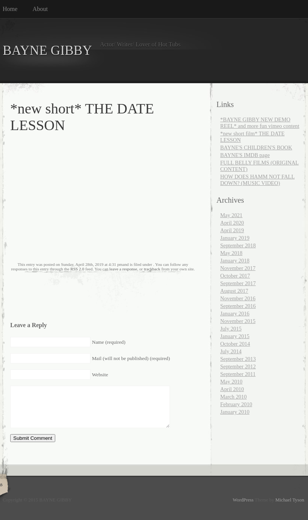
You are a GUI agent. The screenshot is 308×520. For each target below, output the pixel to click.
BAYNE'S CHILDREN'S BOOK (256, 147)
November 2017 (237, 268)
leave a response (123, 269)
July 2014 (230, 351)
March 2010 (233, 397)
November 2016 (237, 298)
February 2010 (236, 404)
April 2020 (232, 223)
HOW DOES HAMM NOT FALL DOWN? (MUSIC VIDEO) (257, 180)
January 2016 (234, 313)
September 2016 (238, 306)
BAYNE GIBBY (47, 50)
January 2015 (234, 336)
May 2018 (231, 253)
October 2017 (235, 276)
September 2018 (238, 245)
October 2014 (235, 344)
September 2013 (238, 359)
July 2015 (230, 329)
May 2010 (231, 382)
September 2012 (238, 366)
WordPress (243, 500)
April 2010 (232, 389)
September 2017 (238, 283)
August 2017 (234, 291)
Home (10, 9)
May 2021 (231, 215)
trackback (152, 269)
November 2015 (237, 321)
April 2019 (232, 230)
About (40, 9)
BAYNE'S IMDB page (245, 155)
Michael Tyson (289, 500)
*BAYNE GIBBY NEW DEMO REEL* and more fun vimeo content (259, 122)
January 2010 (234, 412)
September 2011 (237, 374)
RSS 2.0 (77, 269)
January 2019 (234, 238)
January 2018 (234, 261)
